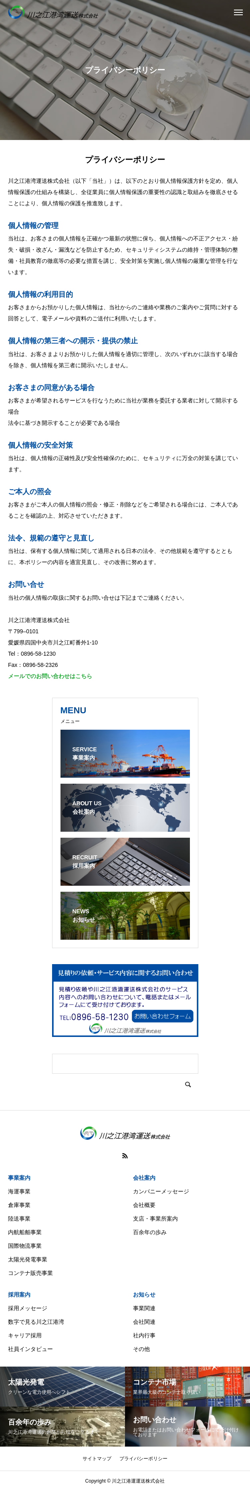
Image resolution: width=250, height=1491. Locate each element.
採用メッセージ (27, 1308)
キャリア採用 (25, 1335)
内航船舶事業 (25, 1232)
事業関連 (144, 1308)
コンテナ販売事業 (30, 1273)
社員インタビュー (30, 1349)
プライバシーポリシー (143, 1458)
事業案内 (19, 1178)
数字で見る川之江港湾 (36, 1322)
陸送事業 (19, 1218)
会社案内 (144, 1178)
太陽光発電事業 (27, 1259)
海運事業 (19, 1191)
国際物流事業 (25, 1246)
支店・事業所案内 (155, 1218)
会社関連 (144, 1322)
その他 (141, 1349)
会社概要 (144, 1205)
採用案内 (19, 1294)
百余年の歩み (150, 1232)
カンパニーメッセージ (161, 1191)
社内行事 (144, 1335)
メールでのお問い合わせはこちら (50, 676)
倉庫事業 (19, 1205)
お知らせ (144, 1294)
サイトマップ (97, 1458)
